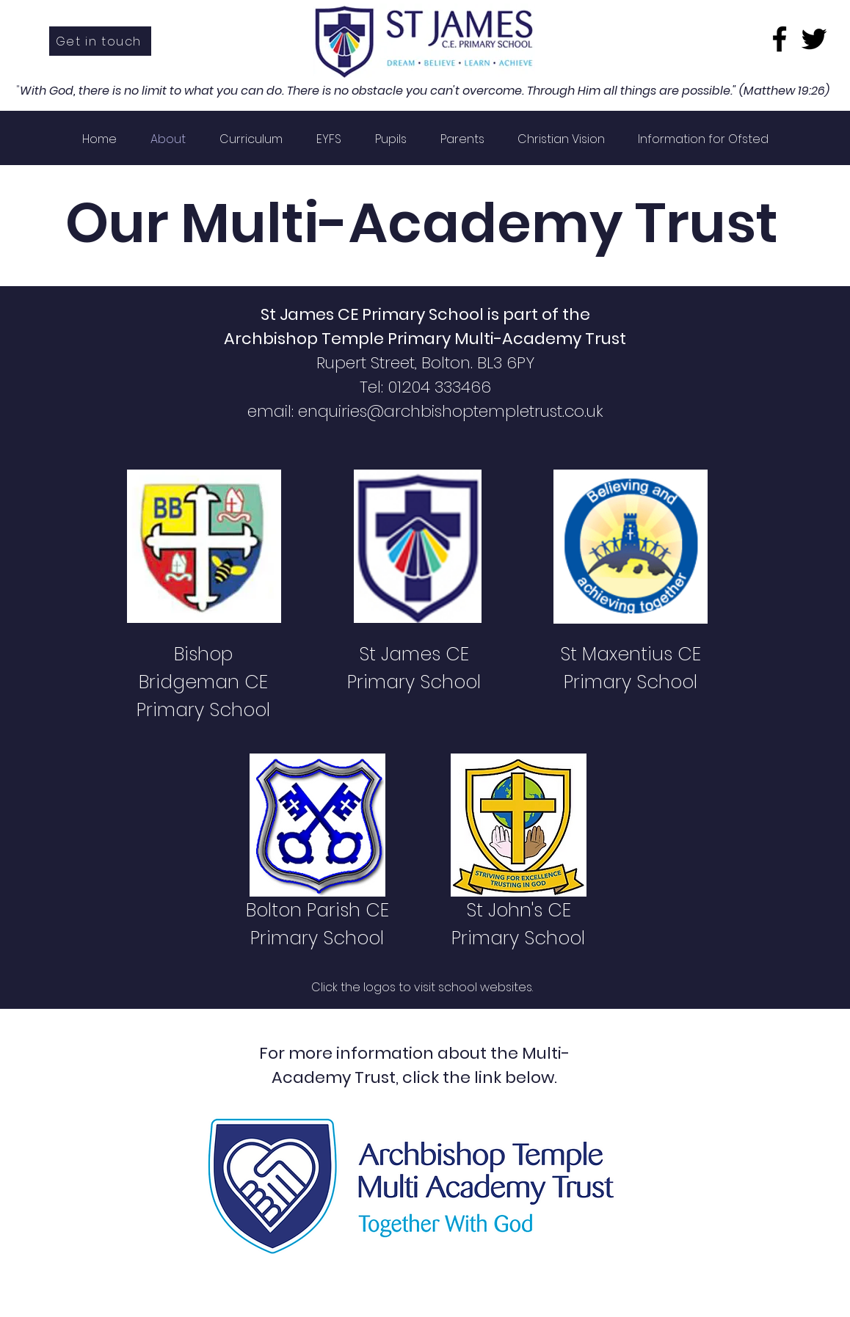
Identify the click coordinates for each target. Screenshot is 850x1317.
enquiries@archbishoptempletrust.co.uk (450, 411)
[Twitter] (814, 39)
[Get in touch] (100, 41)
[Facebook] (779, 39)
